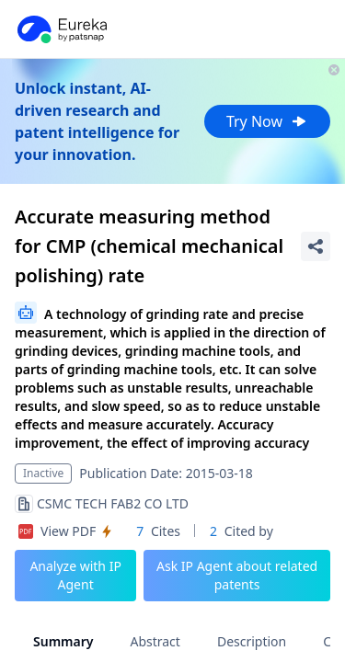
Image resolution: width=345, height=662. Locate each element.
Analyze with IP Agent (75, 575)
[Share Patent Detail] (315, 246)
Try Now (267, 121)
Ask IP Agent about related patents (236, 575)
